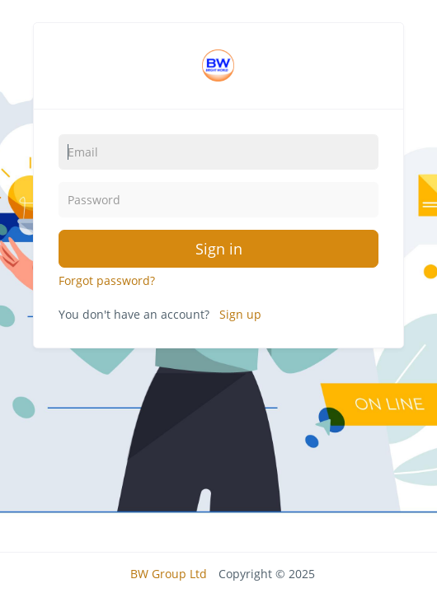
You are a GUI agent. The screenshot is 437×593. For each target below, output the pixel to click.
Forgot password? (107, 280)
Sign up (240, 314)
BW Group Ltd (168, 573)
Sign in (218, 249)
